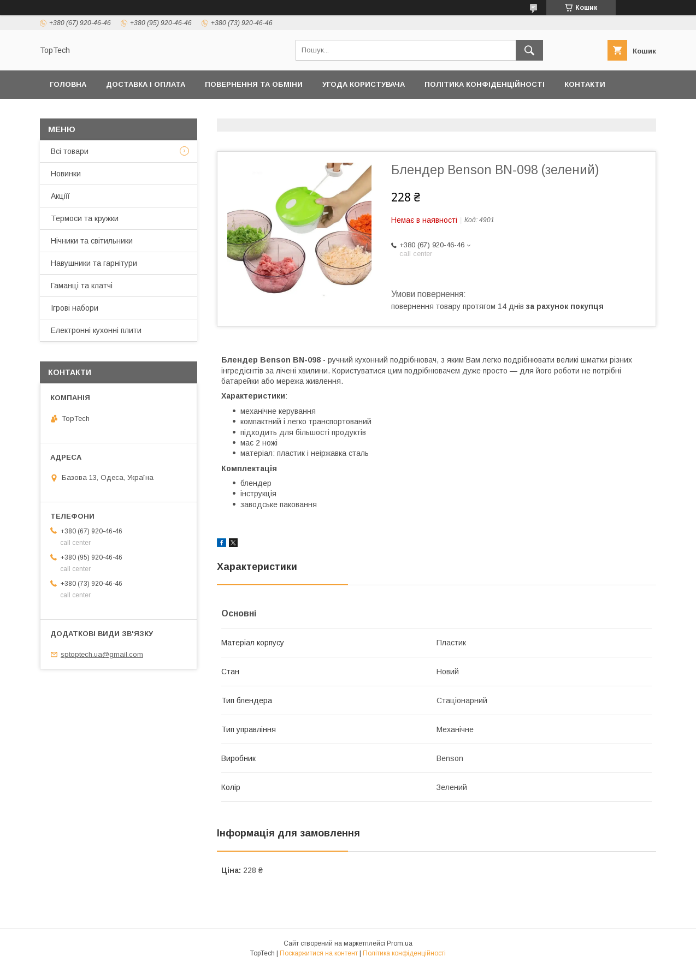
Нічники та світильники (92, 240)
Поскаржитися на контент (319, 953)
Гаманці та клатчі (82, 285)
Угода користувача (363, 84)
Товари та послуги (90, 113)
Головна (68, 84)
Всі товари (70, 151)
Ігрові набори (74, 308)
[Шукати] (529, 50)
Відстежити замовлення (397, 113)
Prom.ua (399, 943)
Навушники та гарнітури (94, 263)
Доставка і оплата (145, 84)
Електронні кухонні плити (96, 330)
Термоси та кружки (85, 218)
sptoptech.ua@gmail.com (102, 654)
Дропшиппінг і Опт (202, 113)
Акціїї (60, 196)
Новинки (66, 173)
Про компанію (293, 113)
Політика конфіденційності (484, 84)
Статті (598, 113)
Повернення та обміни (254, 84)
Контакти (584, 84)
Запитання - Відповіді (517, 113)
